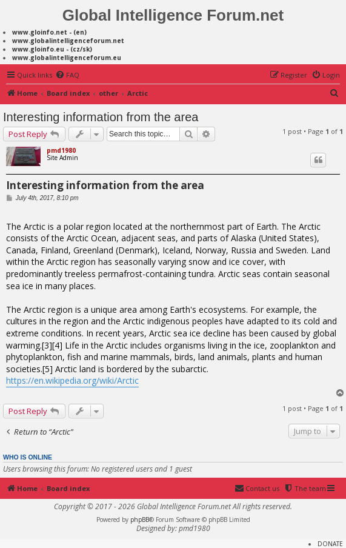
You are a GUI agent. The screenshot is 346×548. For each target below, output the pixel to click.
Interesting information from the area (100, 117)
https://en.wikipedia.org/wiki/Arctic (72, 380)
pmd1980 (61, 150)
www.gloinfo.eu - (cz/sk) (52, 49)
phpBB (139, 519)
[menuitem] (67, 75)
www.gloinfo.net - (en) (49, 32)
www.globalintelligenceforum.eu (66, 57)
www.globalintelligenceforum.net (68, 40)
